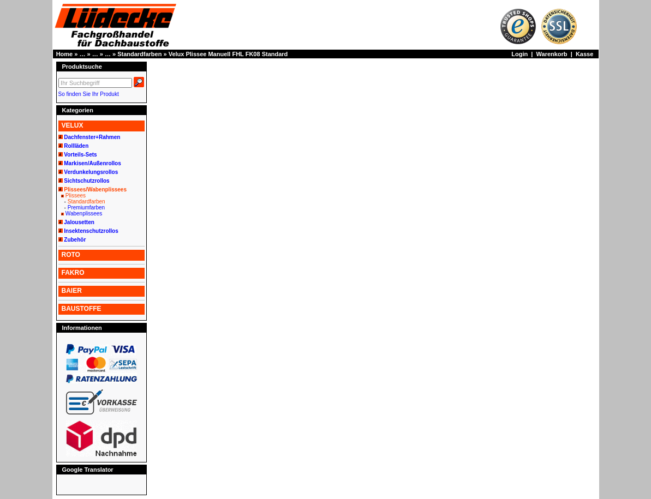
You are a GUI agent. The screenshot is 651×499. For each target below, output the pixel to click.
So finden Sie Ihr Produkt (88, 94)
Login (519, 54)
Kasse (584, 54)
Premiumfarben (86, 208)
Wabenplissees (83, 214)
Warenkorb (552, 54)
